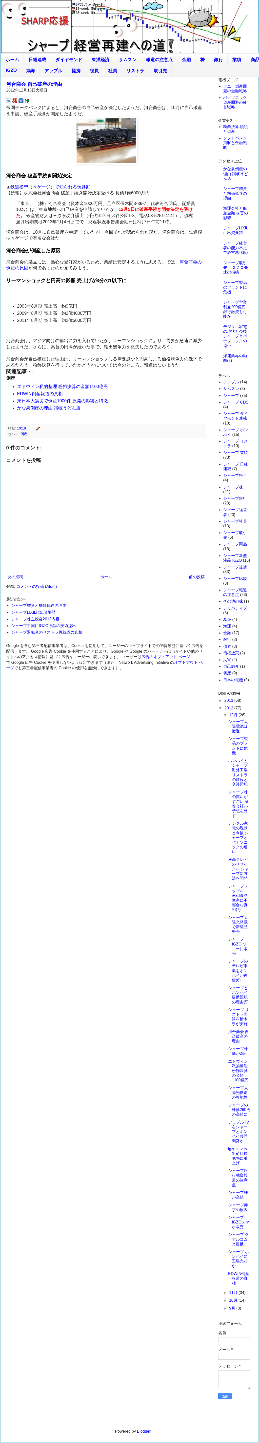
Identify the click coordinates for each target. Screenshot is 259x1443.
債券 (227, 646)
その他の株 (233, 601)
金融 (186, 59)
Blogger (143, 1431)
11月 (234, 1293)
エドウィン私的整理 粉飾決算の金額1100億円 (62, 386)
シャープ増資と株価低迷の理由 (38, 605)
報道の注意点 (159, 59)
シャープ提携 (235, 567)
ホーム (12, 59)
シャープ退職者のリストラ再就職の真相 (46, 632)
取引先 (160, 70)
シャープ (231, 395)
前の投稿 (197, 577)
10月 (234, 1300)
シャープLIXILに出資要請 (33, 612)
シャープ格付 (235, 475)
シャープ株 (233, 487)
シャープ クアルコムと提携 (238, 1239)
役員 (94, 70)
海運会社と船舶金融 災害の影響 (235, 213)
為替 (227, 619)
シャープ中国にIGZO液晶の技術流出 (43, 626)
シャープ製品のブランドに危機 (235, 287)
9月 (232, 1308)
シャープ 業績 (235, 452)
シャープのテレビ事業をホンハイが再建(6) (238, 970)
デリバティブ (235, 608)
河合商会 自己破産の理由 (34, 84)
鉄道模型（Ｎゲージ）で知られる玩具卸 (50, 187)
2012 (229, 708)
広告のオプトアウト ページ (165, 657)
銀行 (218, 59)
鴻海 (30, 70)
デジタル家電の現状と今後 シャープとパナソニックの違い (235, 336)
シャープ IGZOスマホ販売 (238, 1222)
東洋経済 (100, 59)
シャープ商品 (235, 544)
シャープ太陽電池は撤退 (238, 726)
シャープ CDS (235, 402)
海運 (227, 626)
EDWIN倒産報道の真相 (40, 393)
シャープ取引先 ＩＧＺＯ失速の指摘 (235, 267)
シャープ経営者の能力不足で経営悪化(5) (235, 248)
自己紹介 (231, 666)
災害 (227, 660)
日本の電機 (233, 680)
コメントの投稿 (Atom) (36, 586)
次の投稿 (15, 577)
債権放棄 (231, 653)
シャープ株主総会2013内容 (35, 619)
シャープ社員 (235, 521)
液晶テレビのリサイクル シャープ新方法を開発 (238, 869)
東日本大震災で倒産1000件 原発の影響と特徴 (62, 400)
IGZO (11, 70)
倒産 (23, 434)
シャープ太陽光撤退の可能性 (238, 1092)
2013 (229, 700)
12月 (234, 715)
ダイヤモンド (69, 59)
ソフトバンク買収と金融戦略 (235, 142)
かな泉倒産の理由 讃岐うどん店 (48, 408)
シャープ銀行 (235, 498)
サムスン (128, 59)
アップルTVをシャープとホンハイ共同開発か (238, 1131)
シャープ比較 (235, 578)
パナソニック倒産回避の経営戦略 (235, 102)
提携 (76, 70)
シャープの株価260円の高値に (239, 1109)
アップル (53, 70)
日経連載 (37, 59)
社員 (112, 70)
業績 (236, 59)
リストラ (135, 70)
